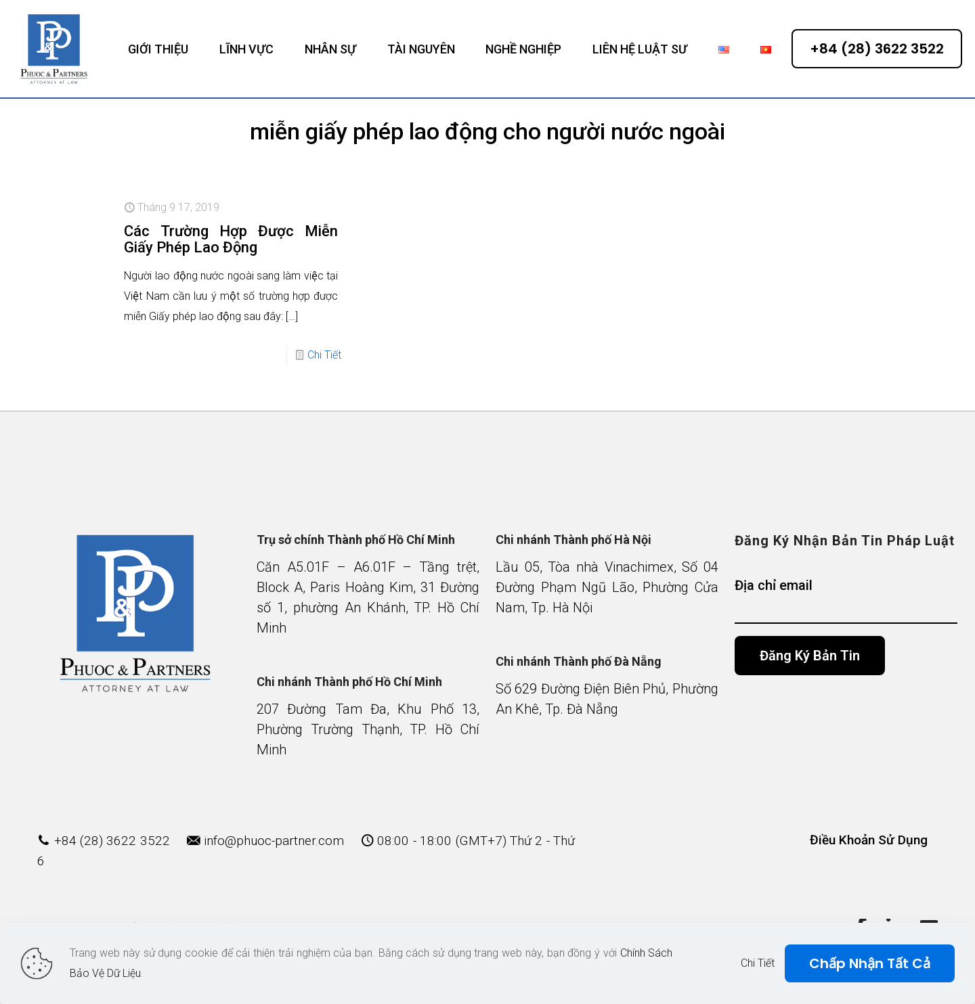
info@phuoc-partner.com (274, 840)
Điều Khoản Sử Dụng (869, 840)
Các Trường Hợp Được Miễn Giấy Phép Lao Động (231, 239)
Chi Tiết (324, 354)
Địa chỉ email (846, 600)
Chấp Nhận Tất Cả (869, 963)
